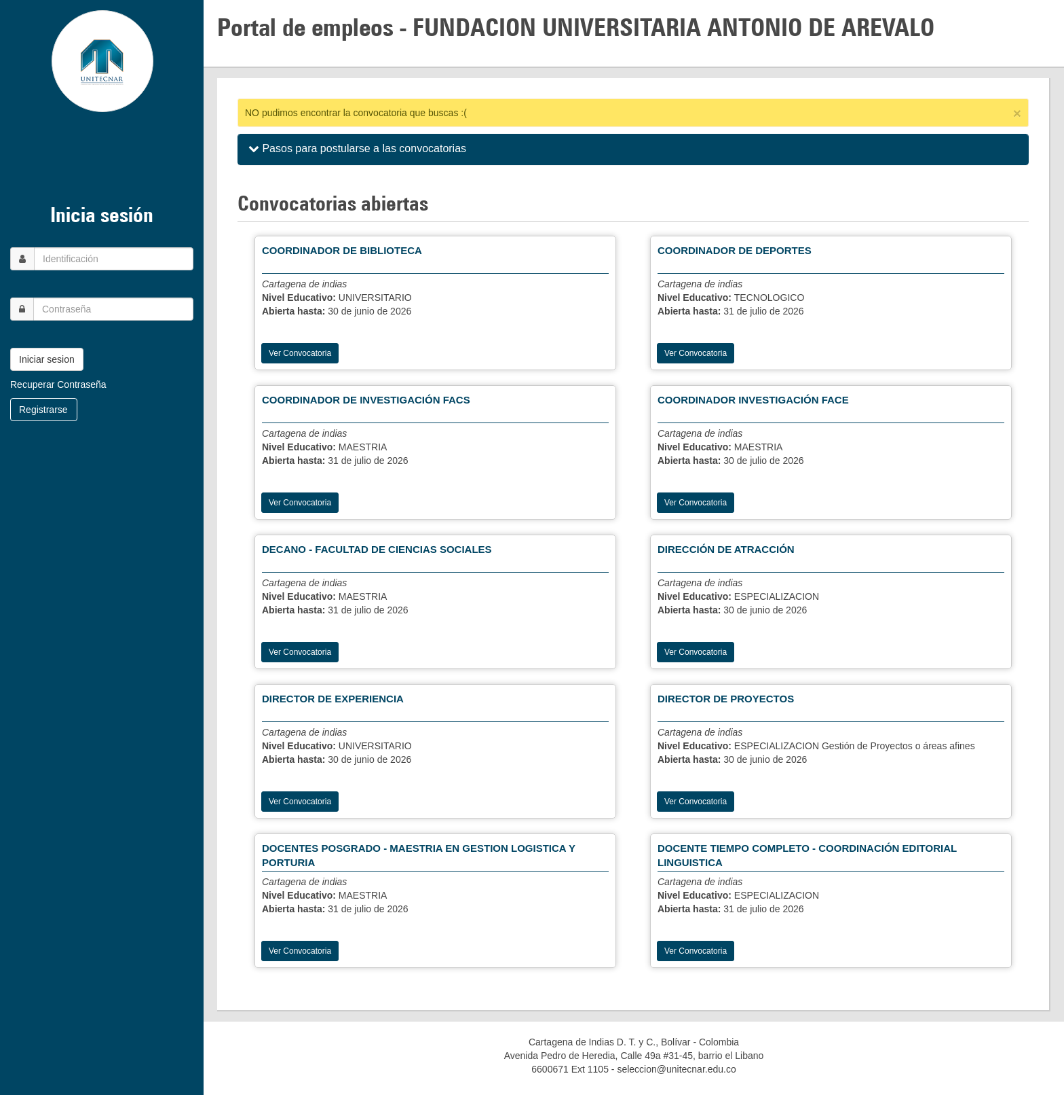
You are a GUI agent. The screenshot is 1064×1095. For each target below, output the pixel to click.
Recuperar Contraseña (58, 384)
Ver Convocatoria (300, 353)
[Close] (1017, 113)
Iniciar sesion (47, 359)
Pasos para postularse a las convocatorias (357, 148)
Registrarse (43, 409)
